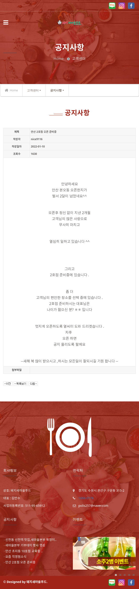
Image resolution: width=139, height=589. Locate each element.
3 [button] (124, 575)
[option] (104, 553)
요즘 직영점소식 (15, 556)
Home (59, 58)
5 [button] (133, 575)
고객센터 (33, 90)
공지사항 (56, 90)
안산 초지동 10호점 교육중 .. (24, 551)
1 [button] (115, 575)
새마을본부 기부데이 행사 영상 (25, 545)
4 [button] (129, 575)
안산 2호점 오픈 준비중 (20, 562)
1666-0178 (86, 498)
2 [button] (120, 575)
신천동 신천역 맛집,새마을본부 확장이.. (30, 540)
